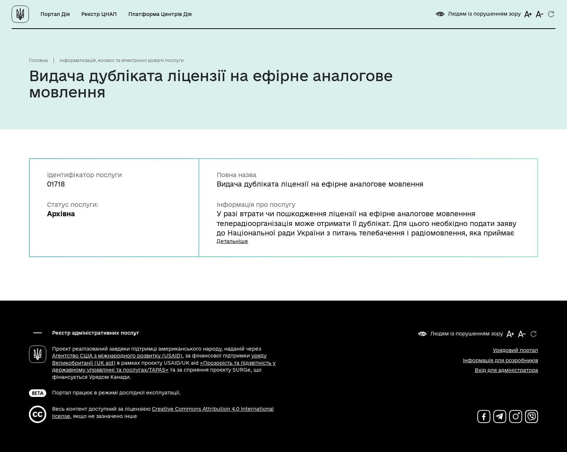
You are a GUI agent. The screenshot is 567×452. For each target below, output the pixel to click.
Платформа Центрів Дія (160, 14)
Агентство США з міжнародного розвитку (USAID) (117, 356)
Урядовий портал (515, 350)
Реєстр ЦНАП (99, 14)
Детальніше (232, 241)
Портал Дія (55, 14)
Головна (38, 60)
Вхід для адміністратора (506, 370)
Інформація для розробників (500, 360)
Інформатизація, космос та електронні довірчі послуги (122, 60)
